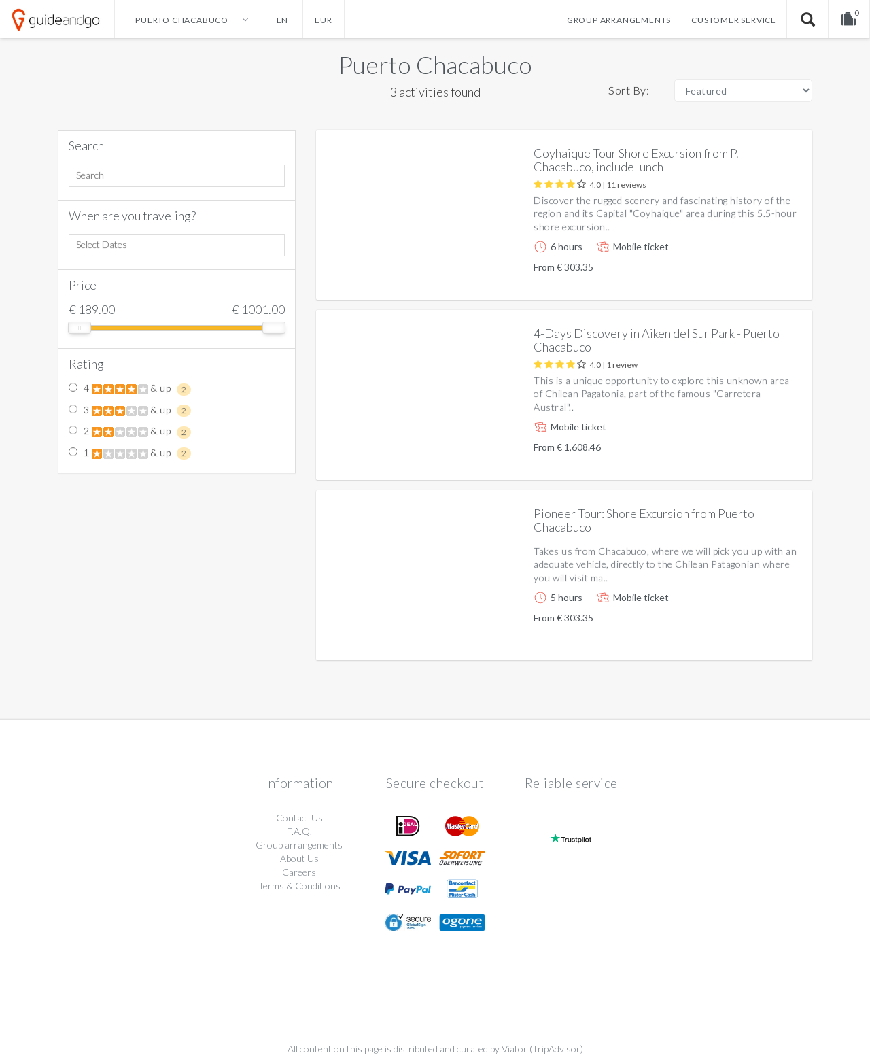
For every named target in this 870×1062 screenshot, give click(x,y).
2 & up (130, 432)
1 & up (130, 453)
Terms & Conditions (299, 885)
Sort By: (628, 90)
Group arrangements (619, 20)
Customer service (733, 20)
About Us (299, 858)
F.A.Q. (299, 831)
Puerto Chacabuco (435, 65)
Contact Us (299, 817)
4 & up (130, 389)
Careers (299, 872)
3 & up (130, 410)
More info (763, 278)
